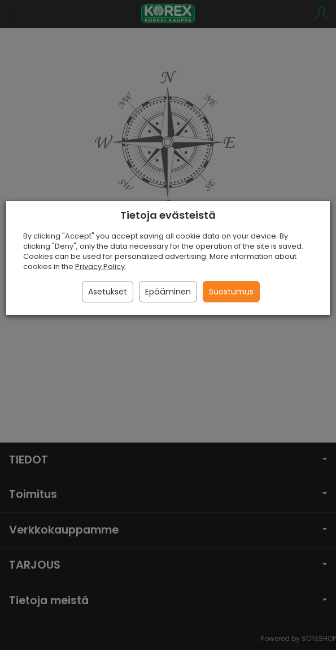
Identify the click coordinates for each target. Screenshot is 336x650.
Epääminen (168, 291)
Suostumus (231, 291)
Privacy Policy (100, 266)
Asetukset (107, 291)
